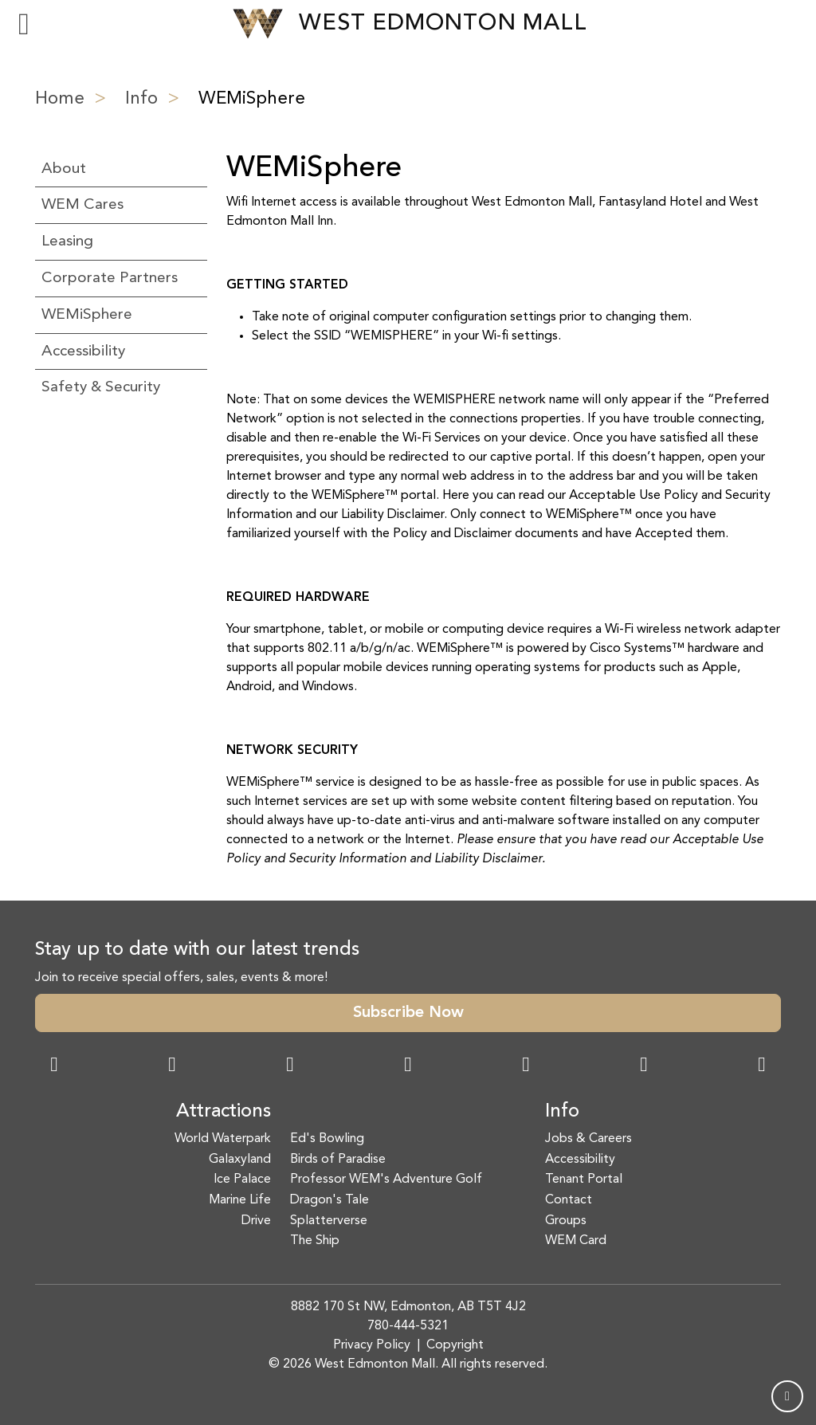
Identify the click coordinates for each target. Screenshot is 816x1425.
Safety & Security (100, 387)
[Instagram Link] (172, 1066)
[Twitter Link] (408, 1066)
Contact (568, 1200)
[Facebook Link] (54, 1066)
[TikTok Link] (644, 1066)
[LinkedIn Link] (762, 1066)
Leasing (67, 241)
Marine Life (240, 1200)
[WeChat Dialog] (526, 1066)
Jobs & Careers (588, 1139)
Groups (565, 1221)
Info (141, 99)
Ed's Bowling (327, 1139)
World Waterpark (223, 1139)
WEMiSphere (86, 315)
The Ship (314, 1241)
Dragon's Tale (329, 1200)
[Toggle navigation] (24, 24)
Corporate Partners (109, 278)
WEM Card (575, 1241)
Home (59, 99)
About (63, 169)
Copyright (455, 1345)
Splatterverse (328, 1221)
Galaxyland (240, 1159)
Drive (256, 1221)
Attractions (223, 1111)
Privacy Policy (371, 1345)
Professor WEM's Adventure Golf (386, 1179)
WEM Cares (82, 205)
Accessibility (83, 351)
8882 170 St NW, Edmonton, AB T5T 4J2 (408, 1307)
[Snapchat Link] (290, 1066)
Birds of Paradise (338, 1159)
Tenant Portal (583, 1179)
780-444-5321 (408, 1326)
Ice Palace (242, 1179)
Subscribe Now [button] (408, 1013)
